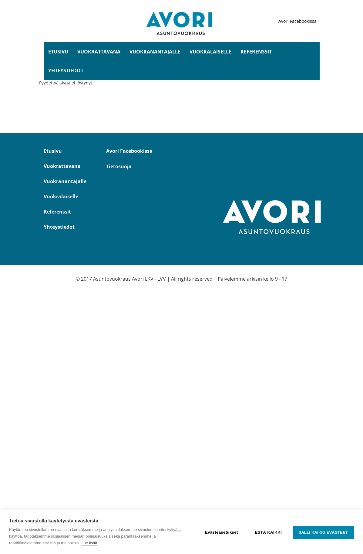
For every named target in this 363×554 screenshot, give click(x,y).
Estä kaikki (268, 532)
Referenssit (256, 51)
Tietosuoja (119, 166)
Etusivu (58, 51)
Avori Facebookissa (297, 21)
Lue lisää (89, 543)
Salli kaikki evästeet (323, 532)
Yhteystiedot (65, 70)
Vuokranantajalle (154, 51)
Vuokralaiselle (210, 51)
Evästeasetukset (221, 532)
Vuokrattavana (98, 51)
